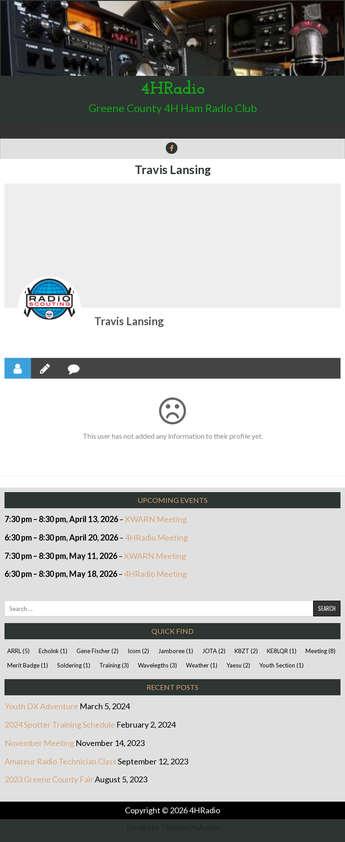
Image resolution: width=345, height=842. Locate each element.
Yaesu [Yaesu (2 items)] (238, 665)
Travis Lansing (173, 170)
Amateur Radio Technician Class (60, 761)
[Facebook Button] (171, 148)
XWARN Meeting (156, 519)
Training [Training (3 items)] (114, 665)
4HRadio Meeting (156, 537)
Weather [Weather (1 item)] (201, 665)
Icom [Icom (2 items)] (138, 650)
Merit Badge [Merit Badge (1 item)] (27, 665)
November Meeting (39, 743)
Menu (26, 131)
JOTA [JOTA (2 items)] (214, 650)
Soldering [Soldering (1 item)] (73, 665)
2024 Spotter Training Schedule (59, 724)
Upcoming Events (172, 500)
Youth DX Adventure (41, 706)
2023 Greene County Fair (48, 779)
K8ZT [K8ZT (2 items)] (246, 650)
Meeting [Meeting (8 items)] (320, 650)
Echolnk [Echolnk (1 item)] (53, 650)
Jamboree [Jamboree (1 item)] (175, 650)
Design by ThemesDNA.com (173, 827)
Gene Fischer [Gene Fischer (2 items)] (97, 650)
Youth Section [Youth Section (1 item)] (281, 665)
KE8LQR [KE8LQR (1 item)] (281, 650)
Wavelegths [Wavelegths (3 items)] (157, 665)
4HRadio (173, 89)
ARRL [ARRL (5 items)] (18, 650)
